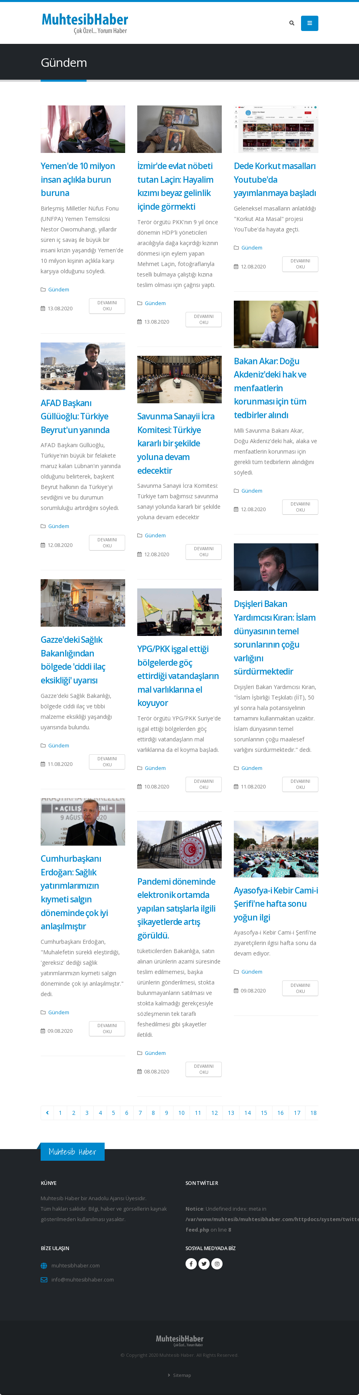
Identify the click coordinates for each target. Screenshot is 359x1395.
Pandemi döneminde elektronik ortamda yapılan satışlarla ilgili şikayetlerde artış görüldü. (176, 908)
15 (264, 1112)
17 (297, 1112)
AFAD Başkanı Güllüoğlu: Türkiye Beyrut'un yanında (75, 416)
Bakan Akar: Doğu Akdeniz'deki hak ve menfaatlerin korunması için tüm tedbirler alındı (270, 388)
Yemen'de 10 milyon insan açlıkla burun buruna (78, 179)
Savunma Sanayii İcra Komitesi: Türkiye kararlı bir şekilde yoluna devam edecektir (176, 443)
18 (313, 1112)
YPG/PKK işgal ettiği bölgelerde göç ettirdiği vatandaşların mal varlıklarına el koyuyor (178, 675)
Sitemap (181, 1375)
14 (247, 1112)
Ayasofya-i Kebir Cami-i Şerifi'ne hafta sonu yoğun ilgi (276, 904)
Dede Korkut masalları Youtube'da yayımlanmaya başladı (275, 179)
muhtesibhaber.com (76, 1265)
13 (231, 1112)
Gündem (58, 289)
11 (198, 1112)
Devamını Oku (107, 306)
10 (181, 1112)
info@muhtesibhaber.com (83, 1279)
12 (214, 1112)
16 (280, 1112)
